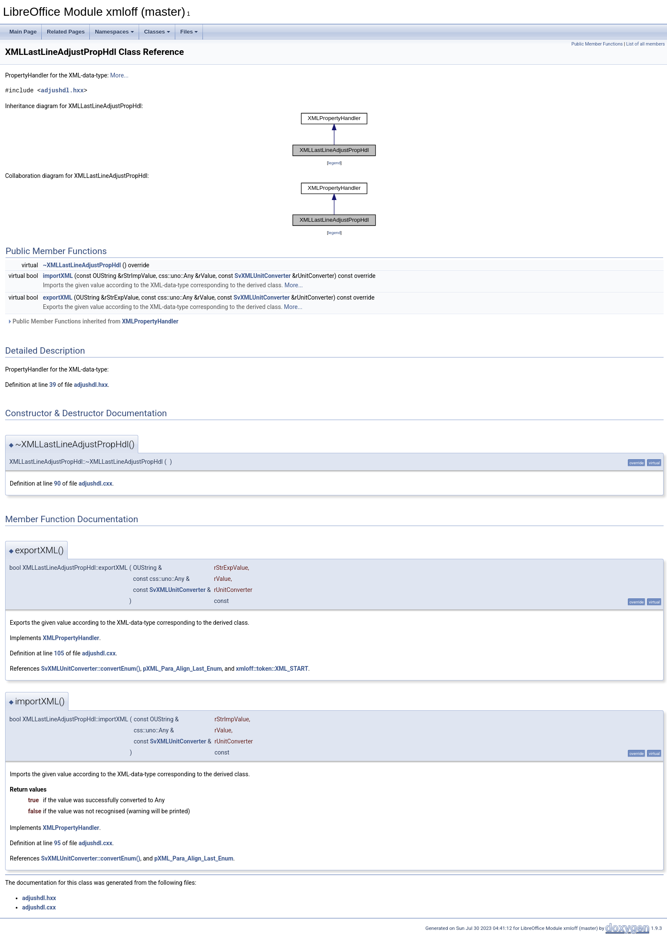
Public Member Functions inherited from (92, 321)
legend (334, 162)
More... (119, 75)
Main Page (23, 32)
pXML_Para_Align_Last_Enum (182, 668)
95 (57, 843)
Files (189, 32)
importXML (58, 275)
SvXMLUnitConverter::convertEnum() (90, 668)
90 (57, 483)
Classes (157, 32)
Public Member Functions (597, 44)
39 (52, 384)
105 (59, 653)
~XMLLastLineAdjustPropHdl (82, 265)
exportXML (57, 297)
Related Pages (66, 32)
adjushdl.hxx (62, 90)
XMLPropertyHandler (150, 321)
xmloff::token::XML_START (272, 668)
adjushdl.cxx (95, 483)
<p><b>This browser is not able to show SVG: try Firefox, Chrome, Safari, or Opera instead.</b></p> (334, 134)
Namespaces (114, 32)
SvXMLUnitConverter (262, 275)
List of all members (645, 44)
